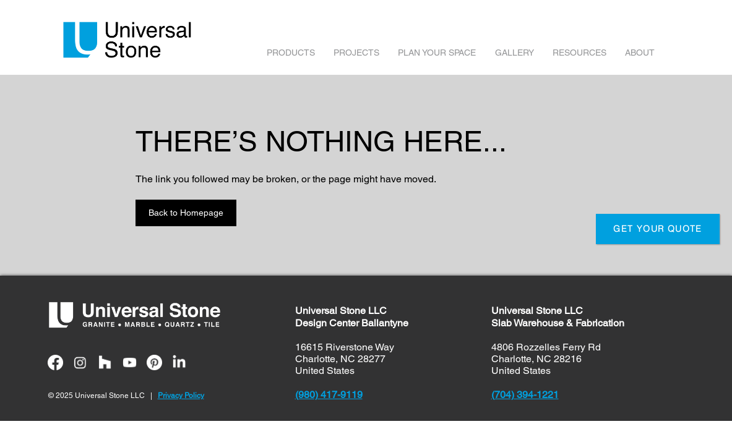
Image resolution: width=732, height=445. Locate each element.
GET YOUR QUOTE (657, 228)
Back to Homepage (186, 213)
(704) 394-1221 (525, 394)
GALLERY (514, 52)
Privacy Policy (181, 395)
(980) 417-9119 (329, 394)
